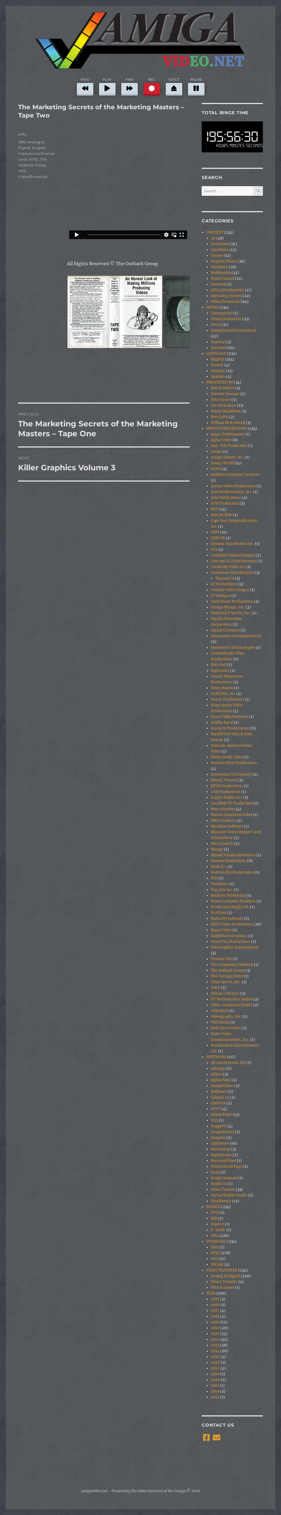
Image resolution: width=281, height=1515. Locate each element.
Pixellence (220, 884)
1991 (215, 1333)
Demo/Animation (226, 319)
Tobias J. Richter (225, 993)
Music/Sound (222, 278)
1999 (215, 1379)
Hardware (219, 267)
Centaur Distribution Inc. (232, 543)
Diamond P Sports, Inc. (231, 613)
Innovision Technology (231, 774)
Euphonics (220, 670)
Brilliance (219, 1091)
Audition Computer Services (235, 474)
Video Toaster (223, 1189)
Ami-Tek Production (229, 445)
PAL (214, 1258)
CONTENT (214, 232)
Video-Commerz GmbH (231, 1005)
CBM (215, 532)
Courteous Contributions (232, 572)
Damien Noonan (225, 394)
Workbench (221, 1201)
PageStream (221, 1155)
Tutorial (218, 347)
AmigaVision (222, 1085)
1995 (215, 1356)
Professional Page (226, 1166)
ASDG (216, 468)
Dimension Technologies (233, 647)
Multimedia (221, 272)
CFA (214, 549)
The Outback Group (228, 970)
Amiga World (222, 463)
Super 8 (217, 1224)
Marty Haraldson (225, 411)
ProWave (218, 912)
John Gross (221, 399)
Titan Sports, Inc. (226, 982)
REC (152, 85)
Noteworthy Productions (232, 872)
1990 (215, 1328)
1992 (215, 1339)
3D (213, 238)
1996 (215, 1362)
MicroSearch (222, 843)
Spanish (218, 376)
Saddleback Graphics (229, 935)
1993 (22, 142)
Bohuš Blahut (222, 388)
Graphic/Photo (224, 261)
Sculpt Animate (224, 1178)
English (39, 148)
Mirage (217, 849)
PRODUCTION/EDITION (226, 428)
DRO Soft (218, 665)
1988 (215, 1316)
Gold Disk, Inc (223, 693)
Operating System (226, 296)
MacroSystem (223, 809)
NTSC (33, 159)
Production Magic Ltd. (230, 907)
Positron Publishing (228, 895)
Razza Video (221, 930)
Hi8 (214, 1218)
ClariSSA (218, 1103)
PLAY (107, 85)
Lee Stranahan (223, 405)
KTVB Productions (227, 786)
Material (218, 342)
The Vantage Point (227, 976)
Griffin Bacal (222, 722)
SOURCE (213, 1206)
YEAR (210, 1293)
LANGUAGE (216, 353)
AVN (22, 134)
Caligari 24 (220, 1097)
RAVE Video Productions (232, 924)
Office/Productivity (227, 290)
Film (215, 1247)
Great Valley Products (229, 716)
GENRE (212, 307)
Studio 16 (219, 1183)
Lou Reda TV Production (232, 803)
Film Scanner (222, 1287)
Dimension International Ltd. (236, 636)
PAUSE (196, 85)
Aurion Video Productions (233, 486)
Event (216, 324)
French (217, 365)
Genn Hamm (222, 688)
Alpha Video (221, 440)
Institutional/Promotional (233, 330)
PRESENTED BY (219, 382)
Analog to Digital (225, 1276)
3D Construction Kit (228, 1062)
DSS (214, 1120)
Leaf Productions (225, 791)
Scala (215, 1172)
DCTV (216, 1108)
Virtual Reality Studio (229, 1195)
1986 (215, 1304)
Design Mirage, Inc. (228, 607)
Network (218, 284)
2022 (215, 1397)
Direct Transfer (224, 1281)
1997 (215, 1368)
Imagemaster (222, 1132)
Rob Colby (219, 417)
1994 (215, 1351)
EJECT (174, 85)
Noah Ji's (219, 866)
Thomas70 (224, 578)
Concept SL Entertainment (234, 561)
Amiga (216, 451)
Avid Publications (226, 497)
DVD (215, 1212)
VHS (22, 171)
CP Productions (224, 584)
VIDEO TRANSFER (221, 1270)
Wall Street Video (225, 1028)
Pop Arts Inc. (222, 889)
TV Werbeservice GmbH (231, 999)
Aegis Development (228, 434)
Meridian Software (227, 826)
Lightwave (220, 1143)
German (218, 370)
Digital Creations (225, 630)
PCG (214, 878)
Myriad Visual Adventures (233, 855)
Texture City (221, 959)
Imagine (218, 1137)
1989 (215, 1322)
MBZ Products (223, 820)
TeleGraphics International (234, 947)
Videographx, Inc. (226, 1016)
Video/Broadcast (33, 176)
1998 (215, 1374)
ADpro (216, 1074)
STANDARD (216, 1241)
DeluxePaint (221, 1114)
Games (217, 255)
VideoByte (219, 1010)
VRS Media (220, 1022)
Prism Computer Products (233, 901)
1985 (215, 1299)
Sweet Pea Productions (230, 941)
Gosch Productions (227, 699)
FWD (129, 85)
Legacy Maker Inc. (226, 797)
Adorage (218, 1068)
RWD (85, 85)
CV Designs (221, 595)
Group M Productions (229, 728)
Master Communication (231, 814)
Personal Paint (223, 1160)
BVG (214, 509)
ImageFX (218, 1126)
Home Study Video (227, 757)
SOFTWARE (216, 1057)
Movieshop (220, 1149)
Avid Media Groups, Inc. (231, 492)
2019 (215, 1391)
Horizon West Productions (234, 763)
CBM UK (218, 538)
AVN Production (225, 503)
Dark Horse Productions (232, 601)
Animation (220, 244)
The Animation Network (232, 964)
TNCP (215, 987)
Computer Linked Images (233, 555)
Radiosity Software (227, 918)
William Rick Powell (228, 422)
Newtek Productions (228, 861)
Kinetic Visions (224, 780)
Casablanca (220, 249)
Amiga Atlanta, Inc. (227, 457)
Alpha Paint (221, 1080)
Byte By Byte (221, 515)
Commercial (221, 313)
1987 (215, 1310)
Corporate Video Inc (228, 566)
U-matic (218, 1230)
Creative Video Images (230, 590)
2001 (215, 1385)
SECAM (217, 1264)
